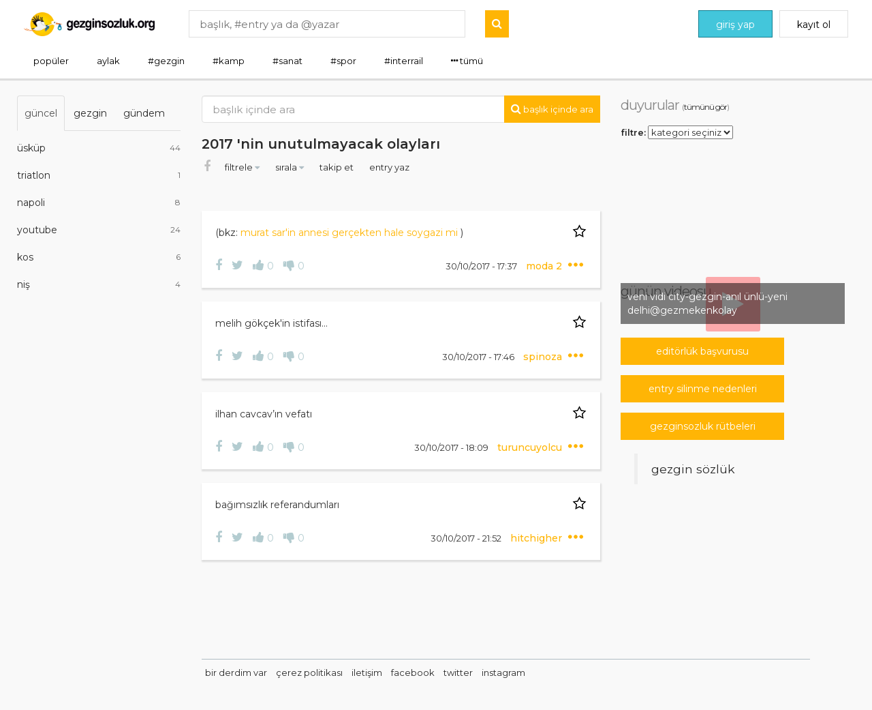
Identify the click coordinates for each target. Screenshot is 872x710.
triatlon (99, 175)
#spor (343, 60)
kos (99, 257)
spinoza (544, 357)
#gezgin (166, 60)
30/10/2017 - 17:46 (479, 356)
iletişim (367, 672)
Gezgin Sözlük (693, 469)
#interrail (403, 60)
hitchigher (537, 538)
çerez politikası (309, 672)
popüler (51, 60)
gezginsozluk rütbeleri (703, 426)
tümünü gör (705, 107)
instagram (503, 672)
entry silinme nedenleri (703, 389)
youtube (99, 230)
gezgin (90, 113)
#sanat (287, 60)
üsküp (99, 148)
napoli (99, 202)
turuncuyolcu (531, 447)
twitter (458, 672)
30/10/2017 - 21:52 (467, 538)
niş (99, 284)
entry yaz (389, 167)
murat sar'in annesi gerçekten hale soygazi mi (350, 232)
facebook (413, 672)
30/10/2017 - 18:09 (452, 447)
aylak (108, 60)
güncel (41, 113)
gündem (144, 113)
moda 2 (545, 266)
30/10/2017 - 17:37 (482, 266)
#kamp (229, 60)
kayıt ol (813, 24)
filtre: (633, 131)
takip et (338, 167)
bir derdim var (236, 672)
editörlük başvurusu (702, 351)
